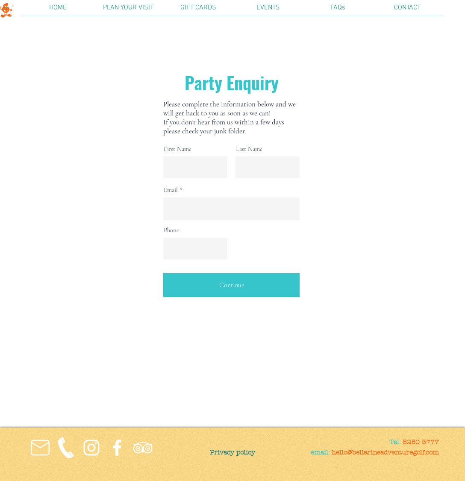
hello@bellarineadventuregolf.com (385, 452)
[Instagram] (91, 447)
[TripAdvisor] (142, 447)
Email (171, 190)
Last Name (249, 149)
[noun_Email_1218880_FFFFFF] (40, 447)
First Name (177, 149)
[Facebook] (117, 447)
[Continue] (231, 285)
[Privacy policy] (232, 452)
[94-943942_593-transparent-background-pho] (66, 447)
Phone (171, 230)
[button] (128, 10)
